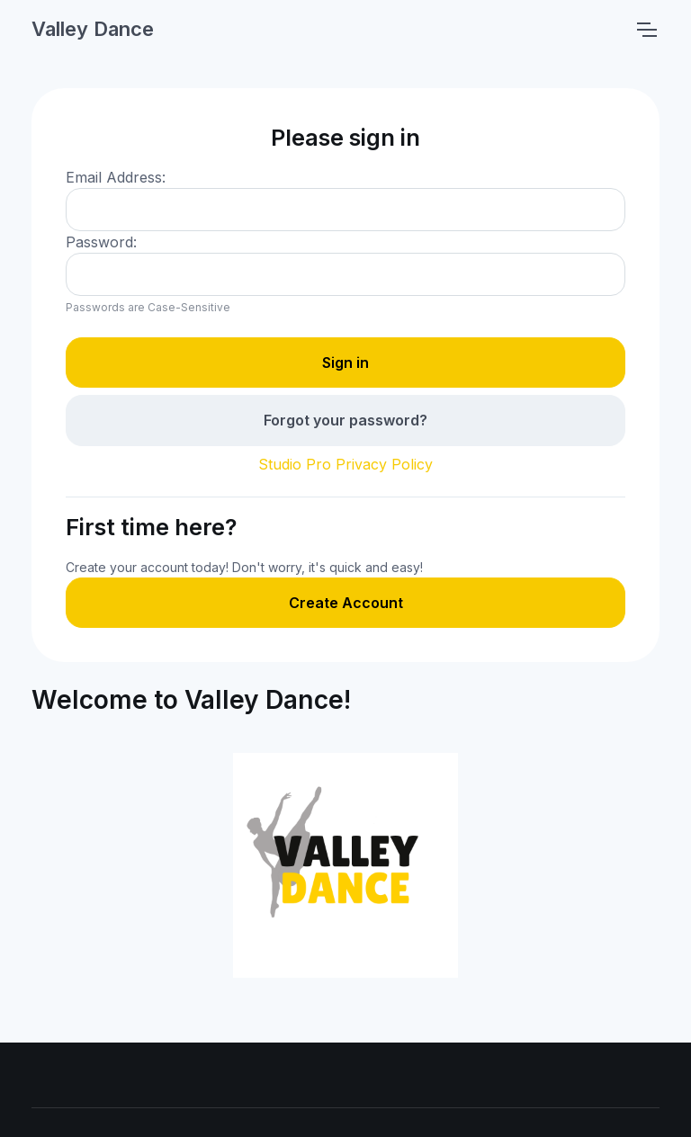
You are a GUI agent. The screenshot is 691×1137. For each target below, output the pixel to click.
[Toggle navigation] (646, 29)
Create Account (346, 603)
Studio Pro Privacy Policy (345, 464)
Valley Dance (92, 28)
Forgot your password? (345, 420)
